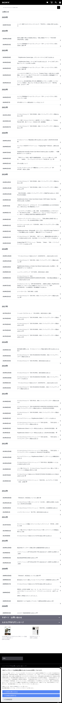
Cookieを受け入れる (11, 692)
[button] (31, 666)
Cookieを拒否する (10, 695)
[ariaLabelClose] (60, 2)
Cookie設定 (8, 699)
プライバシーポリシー (22, 688)
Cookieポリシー (17, 686)
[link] (6, 2)
